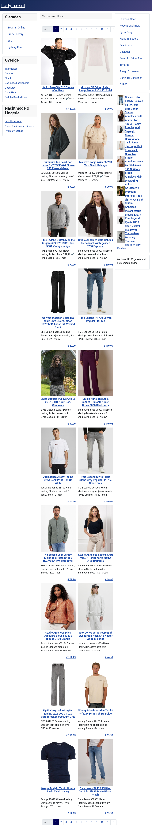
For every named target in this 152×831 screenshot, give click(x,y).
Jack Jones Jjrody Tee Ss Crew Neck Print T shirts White (57, 480)
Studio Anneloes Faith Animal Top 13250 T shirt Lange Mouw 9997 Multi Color (133, 124)
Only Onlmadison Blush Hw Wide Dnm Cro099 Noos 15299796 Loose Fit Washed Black (57, 322)
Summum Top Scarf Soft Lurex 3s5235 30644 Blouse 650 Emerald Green (57, 165)
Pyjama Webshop (14, 131)
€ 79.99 (108, 186)
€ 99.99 (71, 264)
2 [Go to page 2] (61, 29)
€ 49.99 (71, 345)
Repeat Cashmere (130, 25)
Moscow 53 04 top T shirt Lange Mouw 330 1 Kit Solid (94, 89)
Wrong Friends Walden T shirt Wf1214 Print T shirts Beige (94, 712)
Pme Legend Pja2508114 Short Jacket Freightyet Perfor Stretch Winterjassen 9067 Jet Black (133, 230)
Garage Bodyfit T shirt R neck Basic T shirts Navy (57, 790)
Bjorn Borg (126, 32)
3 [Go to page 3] (66, 29)
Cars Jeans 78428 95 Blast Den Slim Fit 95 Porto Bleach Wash (94, 791)
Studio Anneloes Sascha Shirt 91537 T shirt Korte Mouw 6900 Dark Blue (94, 558)
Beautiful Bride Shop (131, 58)
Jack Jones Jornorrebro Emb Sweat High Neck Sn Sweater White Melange (95, 635)
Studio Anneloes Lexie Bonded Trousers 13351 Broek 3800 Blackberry (95, 402)
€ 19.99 (71, 501)
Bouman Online (16, 27)
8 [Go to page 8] (91, 29)
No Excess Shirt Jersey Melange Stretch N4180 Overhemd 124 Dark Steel (57, 558)
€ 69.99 (71, 423)
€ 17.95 (71, 813)
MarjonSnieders (129, 38)
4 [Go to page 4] (71, 29)
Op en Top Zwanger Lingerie (19, 126)
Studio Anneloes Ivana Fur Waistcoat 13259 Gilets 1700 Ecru (134, 165)
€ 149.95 (107, 423)
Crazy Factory (15, 34)
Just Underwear (13, 121)
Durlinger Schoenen (131, 77)
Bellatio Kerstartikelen (16, 97)
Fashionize (126, 45)
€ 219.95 (107, 264)
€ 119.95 (70, 657)
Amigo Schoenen (130, 71)
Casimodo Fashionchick (17, 83)
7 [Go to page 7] (86, 29)
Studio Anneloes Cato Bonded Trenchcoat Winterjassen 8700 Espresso (94, 243)
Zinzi (10, 40)
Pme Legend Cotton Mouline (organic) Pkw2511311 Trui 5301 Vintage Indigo (57, 243)
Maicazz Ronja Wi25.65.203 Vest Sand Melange (94, 164)
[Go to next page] (108, 29)
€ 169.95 (70, 735)
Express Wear (128, 19)
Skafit (8, 78)
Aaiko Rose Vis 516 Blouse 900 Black (57, 89)
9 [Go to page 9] (96, 29)
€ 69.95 (108, 579)
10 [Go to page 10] (102, 29)
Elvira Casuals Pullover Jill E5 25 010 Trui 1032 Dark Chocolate (57, 402)
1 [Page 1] (56, 29)
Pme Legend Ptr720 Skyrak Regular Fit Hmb (95, 319)
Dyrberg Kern (15, 47)
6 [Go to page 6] (81, 29)
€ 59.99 (108, 813)
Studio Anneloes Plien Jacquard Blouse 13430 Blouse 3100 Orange (57, 635)
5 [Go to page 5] (76, 29)
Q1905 (124, 84)
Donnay (9, 73)
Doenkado (10, 87)
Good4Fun (10, 92)
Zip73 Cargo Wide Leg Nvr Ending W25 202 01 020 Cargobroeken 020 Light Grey (57, 713)
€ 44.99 (108, 657)
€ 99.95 (71, 186)
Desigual (125, 51)
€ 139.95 (70, 109)
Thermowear (11, 68)
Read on (121, 248)
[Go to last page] (113, 29)
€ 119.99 (107, 345)
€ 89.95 (108, 109)
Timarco (124, 64)
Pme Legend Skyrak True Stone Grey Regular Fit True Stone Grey (95, 480)
